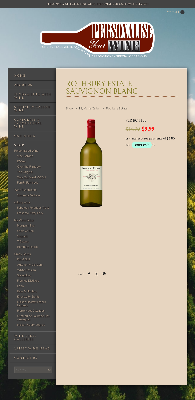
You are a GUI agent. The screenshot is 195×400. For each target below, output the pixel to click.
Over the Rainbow (29, 167)
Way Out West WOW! (31, 177)
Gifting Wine (22, 202)
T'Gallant (23, 241)
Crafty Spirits (22, 254)
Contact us (26, 358)
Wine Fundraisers (25, 190)
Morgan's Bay (25, 225)
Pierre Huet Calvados (31, 311)
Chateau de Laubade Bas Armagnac (33, 317)
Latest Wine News (32, 348)
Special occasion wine (32, 108)
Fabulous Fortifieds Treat (33, 208)
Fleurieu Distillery (28, 281)
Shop (19, 145)
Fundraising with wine (32, 96)
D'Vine (21, 161)
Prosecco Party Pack (30, 213)
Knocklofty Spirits (28, 297)
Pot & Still (23, 259)
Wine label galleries (25, 337)
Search (49, 370)
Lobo (20, 286)
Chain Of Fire (25, 231)
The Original (25, 172)
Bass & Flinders (27, 291)
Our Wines (24, 136)
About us (23, 85)
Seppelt (22, 236)
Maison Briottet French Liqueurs (31, 303)
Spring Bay (24, 275)
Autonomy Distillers (29, 265)
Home (19, 75)
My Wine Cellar (24, 220)
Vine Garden (25, 156)
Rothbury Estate (27, 247)
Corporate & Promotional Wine (28, 123)
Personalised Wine (26, 151)
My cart (176, 12)
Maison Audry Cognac (31, 325)
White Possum (26, 270)
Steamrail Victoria (28, 195)
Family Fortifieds (27, 183)
